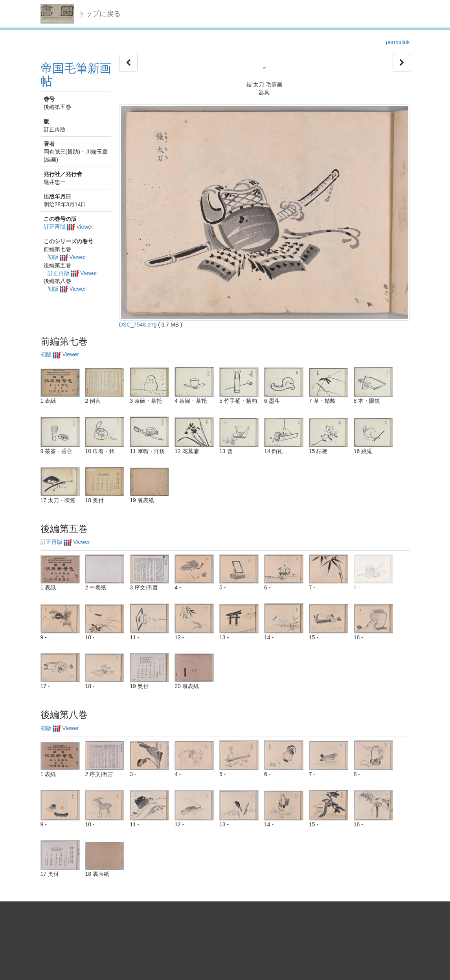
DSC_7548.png (138, 324)
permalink (398, 42)
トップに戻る (99, 14)
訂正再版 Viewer (68, 227)
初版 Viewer (67, 257)
